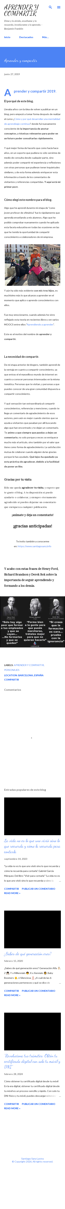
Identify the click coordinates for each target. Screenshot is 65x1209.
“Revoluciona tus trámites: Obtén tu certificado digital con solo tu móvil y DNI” (32, 1061)
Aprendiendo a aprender (40, 324)
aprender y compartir (29, 665)
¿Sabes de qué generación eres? (27, 953)
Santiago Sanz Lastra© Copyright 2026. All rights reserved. (32, 1160)
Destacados (26, 37)
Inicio (7, 37)
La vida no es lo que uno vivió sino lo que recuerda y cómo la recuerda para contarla (32, 846)
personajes (11, 669)
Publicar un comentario (38, 888)
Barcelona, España (31, 675)
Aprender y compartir (21, 10)
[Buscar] (50, 6)
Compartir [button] (11, 679)
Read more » (12, 893)
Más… (45, 37)
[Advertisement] (32, 1134)
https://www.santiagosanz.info (34, 546)
